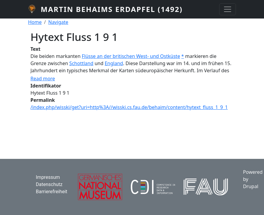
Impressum (48, 177)
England (114, 63)
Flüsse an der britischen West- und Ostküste (131, 56)
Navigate (58, 22)
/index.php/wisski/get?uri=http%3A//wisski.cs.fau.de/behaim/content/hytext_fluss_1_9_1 (129, 107)
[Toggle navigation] (227, 9)
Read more (42, 78)
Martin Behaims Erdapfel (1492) (111, 9)
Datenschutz (49, 184)
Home (35, 22)
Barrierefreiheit (51, 191)
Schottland (81, 63)
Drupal (250, 186)
